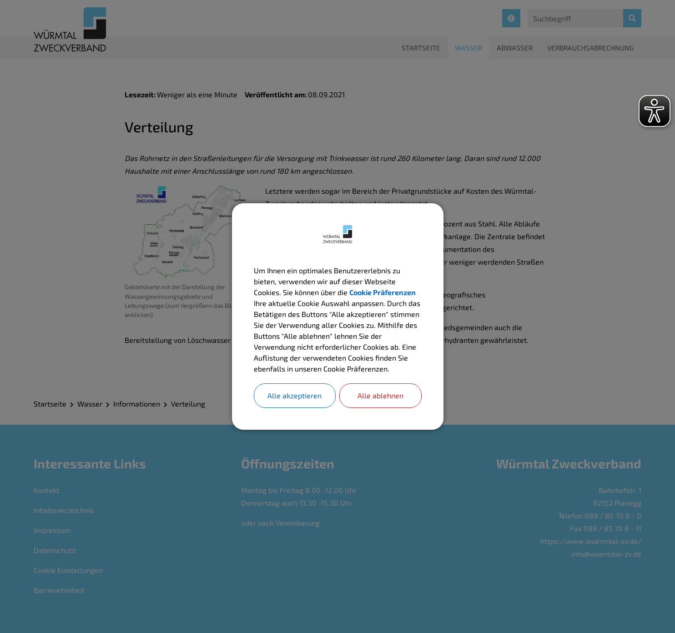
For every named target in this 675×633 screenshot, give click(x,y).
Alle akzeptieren (294, 395)
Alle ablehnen (380, 395)
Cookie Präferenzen (382, 292)
